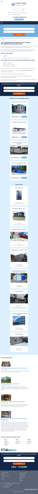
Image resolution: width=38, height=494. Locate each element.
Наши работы (22, 475)
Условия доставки (9, 38)
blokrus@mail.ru (6, 486)
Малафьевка (6, 443)
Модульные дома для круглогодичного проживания (13, 401)
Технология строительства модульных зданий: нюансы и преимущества (14, 419)
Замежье (5, 441)
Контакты (21, 480)
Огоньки (17, 439)
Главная (2, 38)
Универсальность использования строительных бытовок (14, 368)
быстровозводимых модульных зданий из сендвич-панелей (17, 47)
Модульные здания (5, 475)
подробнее (24, 116)
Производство (22, 477)
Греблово (29, 439)
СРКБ (3, 477)
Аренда (3, 478)
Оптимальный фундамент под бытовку (10, 383)
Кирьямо (28, 443)
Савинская (17, 441)
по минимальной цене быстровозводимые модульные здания (21, 49)
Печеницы (18, 443)
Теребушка (29, 441)
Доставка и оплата (23, 472)
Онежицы (6, 444)
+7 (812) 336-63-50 (19, 17)
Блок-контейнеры (5, 472)
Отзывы (21, 478)
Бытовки (3, 474)
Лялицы (5, 439)
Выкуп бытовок (22, 474)
